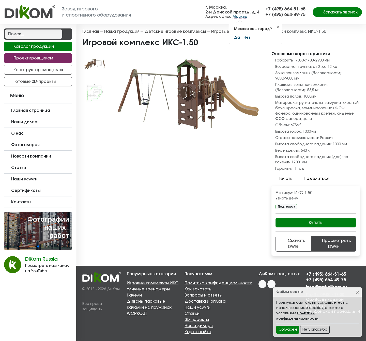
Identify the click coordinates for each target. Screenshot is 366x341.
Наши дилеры (199, 326)
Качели (134, 295)
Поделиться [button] (313, 179)
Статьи (192, 314)
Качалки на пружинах (149, 307)
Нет (247, 37)
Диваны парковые (146, 301)
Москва (240, 17)
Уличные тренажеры (148, 289)
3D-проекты (197, 320)
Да (237, 37)
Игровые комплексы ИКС (152, 283)
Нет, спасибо (314, 329)
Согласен (288, 329)
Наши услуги (197, 307)
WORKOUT (137, 314)
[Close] (357, 292)
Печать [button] (282, 179)
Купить (316, 223)
